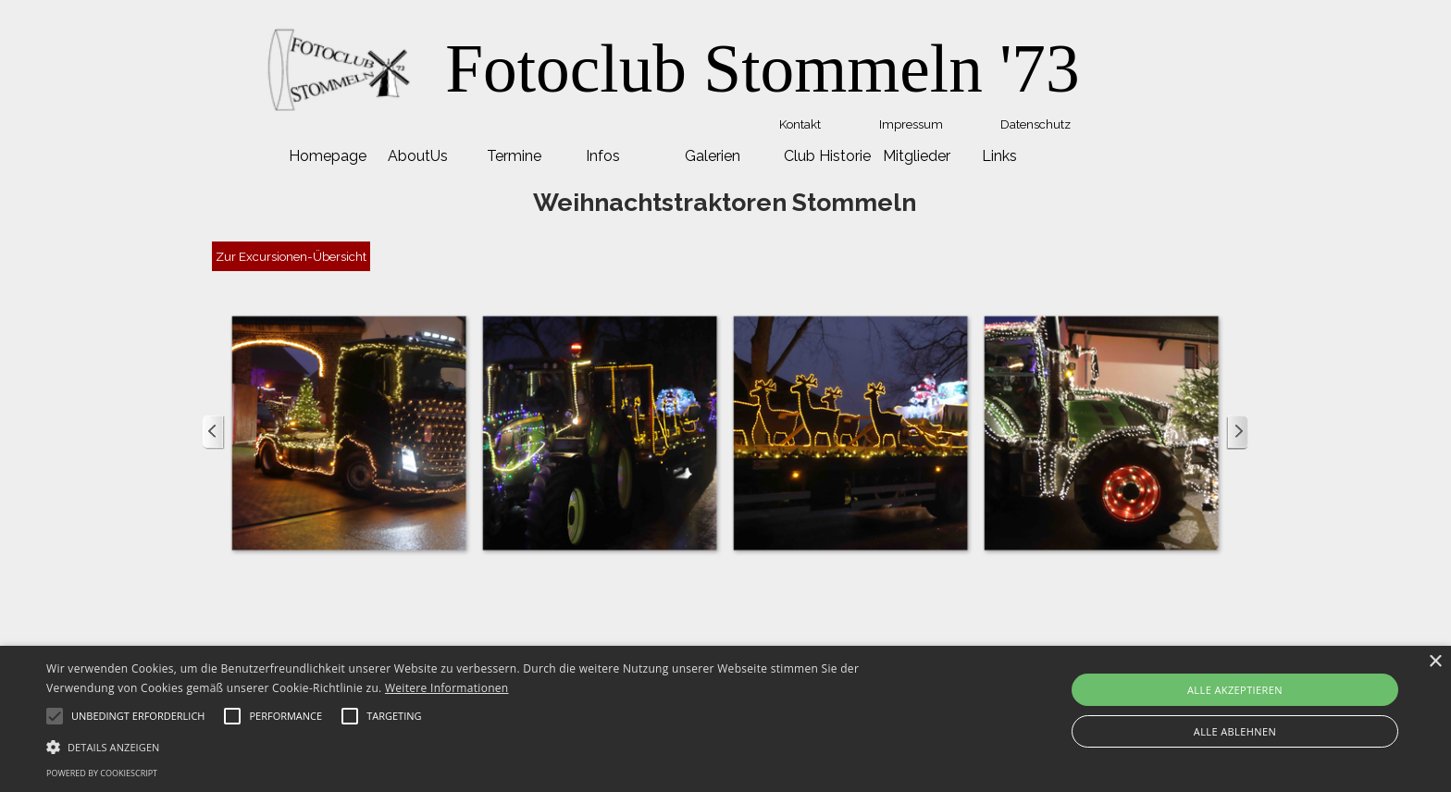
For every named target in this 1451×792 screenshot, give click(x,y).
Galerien (712, 156)
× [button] (1435, 662)
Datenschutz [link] (1035, 124)
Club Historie (827, 156)
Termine (514, 156)
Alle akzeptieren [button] (1235, 690)
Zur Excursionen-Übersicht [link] (291, 256)
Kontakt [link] (800, 124)
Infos (603, 156)
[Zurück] (214, 432)
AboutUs (418, 156)
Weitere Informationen (447, 688)
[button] (348, 432)
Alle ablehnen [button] (1235, 731)
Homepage (327, 156)
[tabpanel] (762, 69)
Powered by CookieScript (101, 773)
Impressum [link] (911, 124)
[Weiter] (1237, 432)
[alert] (725, 719)
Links (999, 156)
